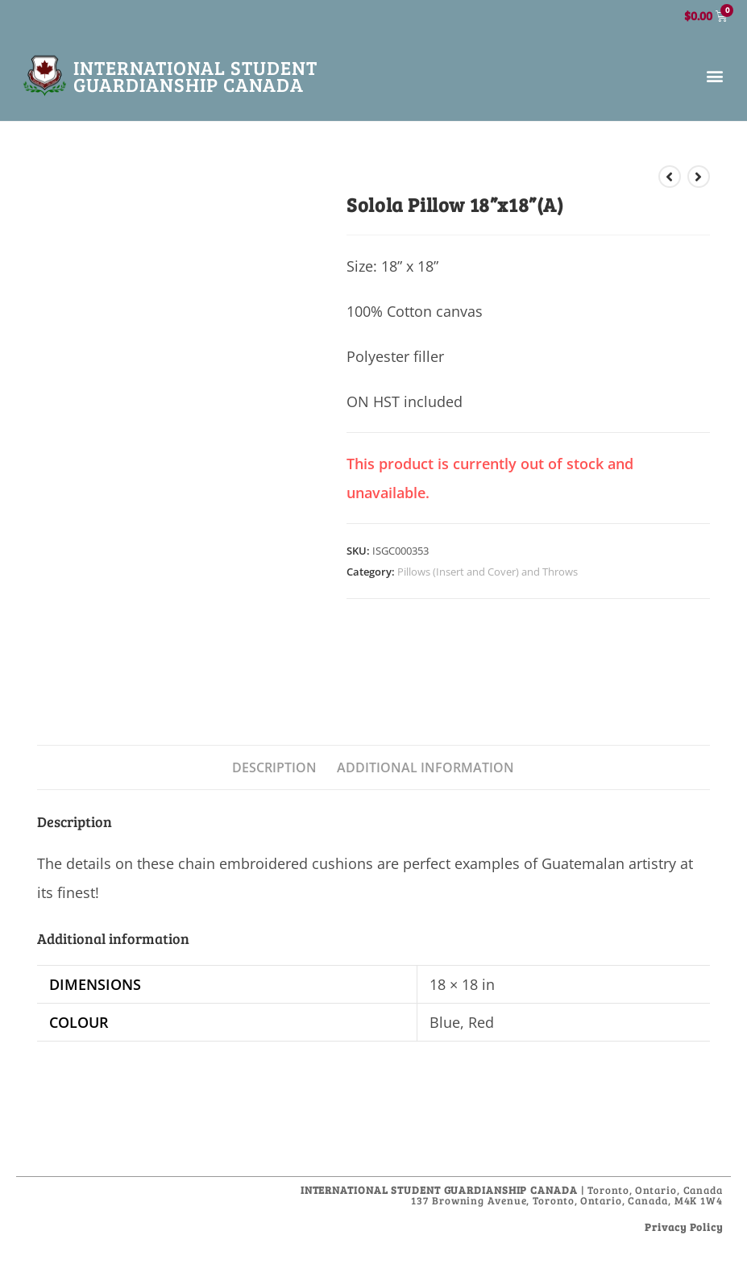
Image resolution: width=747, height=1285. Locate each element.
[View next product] (698, 176)
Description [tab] (274, 767)
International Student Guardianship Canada (195, 76)
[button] (714, 76)
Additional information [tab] (425, 767)
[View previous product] (669, 176)
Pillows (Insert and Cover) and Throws (487, 571)
